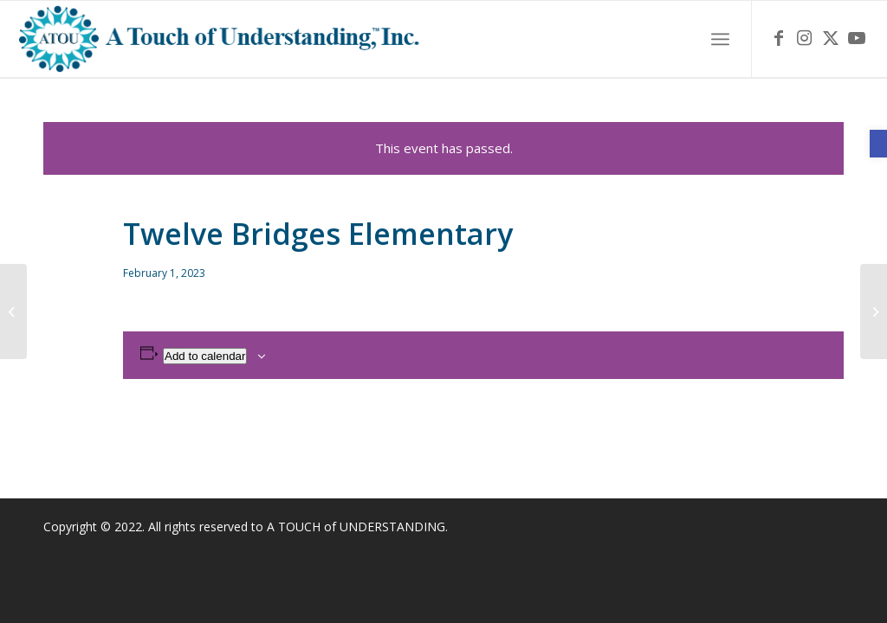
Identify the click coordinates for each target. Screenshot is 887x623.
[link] (878, 143)
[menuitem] (720, 39)
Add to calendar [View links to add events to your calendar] (205, 356)
